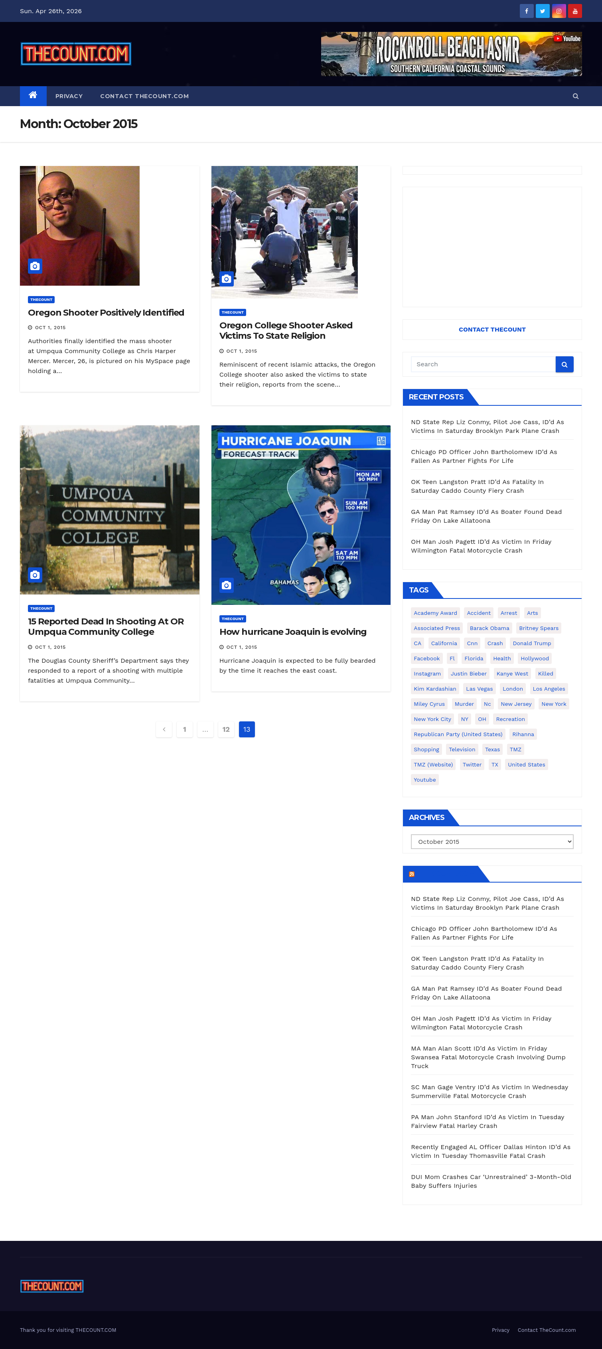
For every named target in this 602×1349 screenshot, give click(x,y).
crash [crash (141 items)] (495, 643)
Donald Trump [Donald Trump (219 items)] (532, 643)
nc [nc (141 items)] (487, 704)
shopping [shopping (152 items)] (426, 749)
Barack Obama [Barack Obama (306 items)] (489, 628)
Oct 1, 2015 (50, 327)
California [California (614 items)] (444, 643)
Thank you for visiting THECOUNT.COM (68, 1330)
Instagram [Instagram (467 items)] (427, 673)
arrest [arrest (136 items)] (509, 613)
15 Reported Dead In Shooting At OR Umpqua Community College (106, 626)
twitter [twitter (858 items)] (472, 764)
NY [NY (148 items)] (464, 719)
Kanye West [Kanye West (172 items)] (512, 673)
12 (226, 729)
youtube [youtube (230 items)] (425, 779)
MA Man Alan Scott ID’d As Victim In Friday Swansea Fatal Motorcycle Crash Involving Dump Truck (488, 1057)
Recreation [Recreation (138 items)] (510, 719)
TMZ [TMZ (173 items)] (515, 749)
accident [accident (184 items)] (479, 613)
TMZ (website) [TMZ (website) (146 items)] (433, 764)
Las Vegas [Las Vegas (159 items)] (479, 688)
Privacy (69, 96)
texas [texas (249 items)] (492, 749)
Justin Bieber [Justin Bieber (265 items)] (469, 673)
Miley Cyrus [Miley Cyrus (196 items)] (429, 704)
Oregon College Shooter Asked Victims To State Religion (286, 330)
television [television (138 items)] (462, 749)
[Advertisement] (492, 247)
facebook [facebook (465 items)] (427, 658)
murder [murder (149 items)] (464, 704)
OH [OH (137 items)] (482, 719)
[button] (576, 96)
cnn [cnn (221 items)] (472, 643)
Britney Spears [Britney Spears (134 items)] (539, 628)
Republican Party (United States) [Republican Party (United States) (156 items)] (458, 734)
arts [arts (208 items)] (532, 613)
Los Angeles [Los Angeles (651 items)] (549, 688)
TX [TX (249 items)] (494, 764)
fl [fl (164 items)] (452, 658)
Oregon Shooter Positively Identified (106, 312)
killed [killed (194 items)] (545, 673)
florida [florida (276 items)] (473, 658)
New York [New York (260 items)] (553, 704)
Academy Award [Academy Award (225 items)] (435, 613)
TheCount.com (445, 873)
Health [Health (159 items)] (502, 658)
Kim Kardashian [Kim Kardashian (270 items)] (435, 688)
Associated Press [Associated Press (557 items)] (437, 628)
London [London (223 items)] (513, 688)
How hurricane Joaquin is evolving (293, 631)
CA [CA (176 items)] (417, 643)
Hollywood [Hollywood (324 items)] (535, 658)
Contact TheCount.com (144, 96)
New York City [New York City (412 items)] (432, 719)
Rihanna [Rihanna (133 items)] (523, 734)
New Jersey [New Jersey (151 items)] (516, 704)
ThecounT (41, 299)
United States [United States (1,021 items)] (526, 764)
